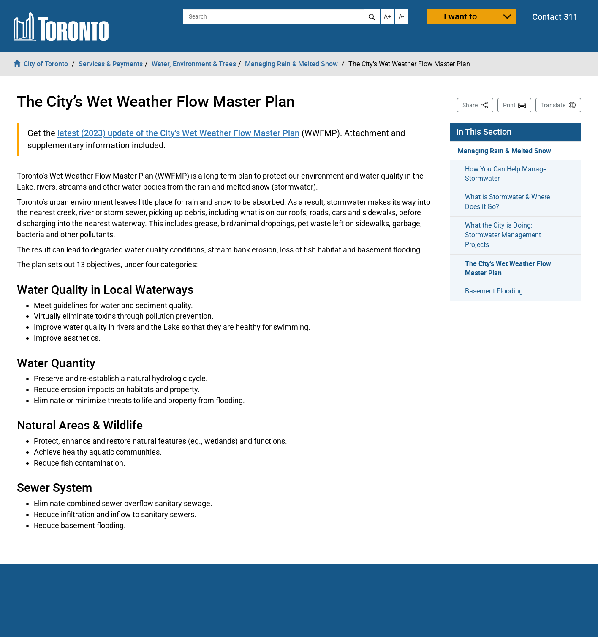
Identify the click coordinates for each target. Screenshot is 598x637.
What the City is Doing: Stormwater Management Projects (503, 235)
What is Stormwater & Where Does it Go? (507, 202)
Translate (553, 105)
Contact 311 (555, 16)
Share (477, 104)
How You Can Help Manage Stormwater (505, 174)
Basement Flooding (494, 291)
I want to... (464, 16)
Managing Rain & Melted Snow (504, 150)
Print (509, 105)
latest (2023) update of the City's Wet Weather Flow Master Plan (178, 132)
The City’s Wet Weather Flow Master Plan (508, 268)
